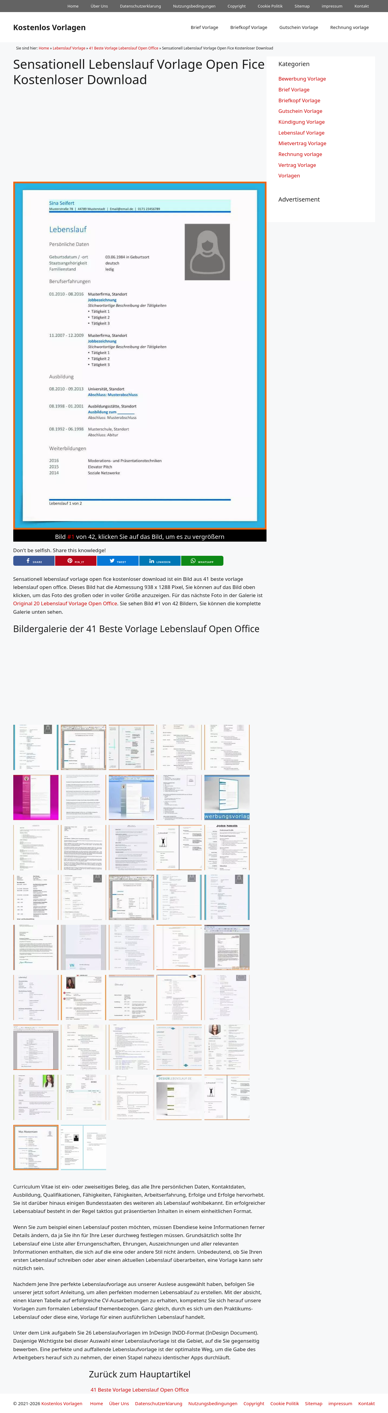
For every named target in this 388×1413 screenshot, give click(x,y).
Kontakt (362, 6)
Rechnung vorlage (349, 27)
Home (73, 6)
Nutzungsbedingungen (194, 6)
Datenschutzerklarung (140, 6)
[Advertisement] (140, 129)
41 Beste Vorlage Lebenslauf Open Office (123, 48)
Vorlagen (289, 175)
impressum (332, 6)
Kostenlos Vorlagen (49, 27)
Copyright (237, 6)
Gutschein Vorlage (298, 27)
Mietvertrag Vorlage (302, 143)
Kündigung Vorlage (302, 121)
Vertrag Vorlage (297, 164)
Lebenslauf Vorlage (69, 48)
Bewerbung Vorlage (302, 78)
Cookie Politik (270, 6)
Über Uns (99, 6)
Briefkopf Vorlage (248, 27)
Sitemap (302, 6)
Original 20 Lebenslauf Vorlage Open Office (65, 603)
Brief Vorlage (204, 27)
